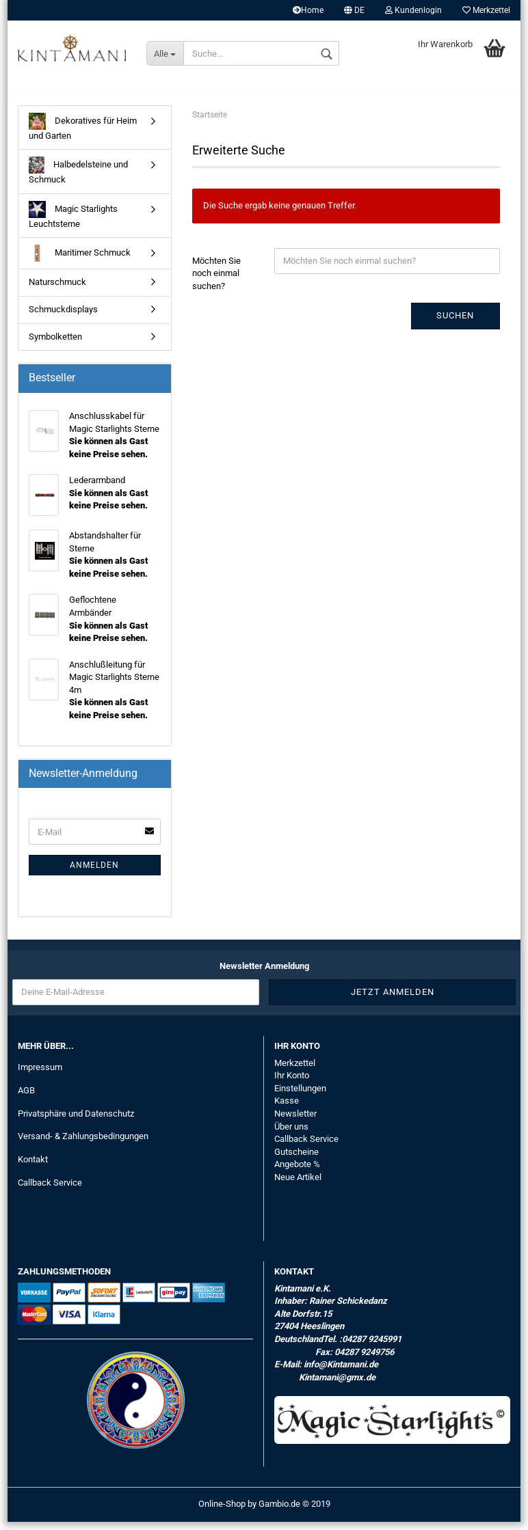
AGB (26, 1098)
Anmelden (94, 873)
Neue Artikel (297, 1184)
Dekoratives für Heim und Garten (83, 134)
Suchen (455, 323)
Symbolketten (55, 344)
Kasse (286, 1109)
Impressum (40, 1074)
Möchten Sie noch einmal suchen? (216, 281)
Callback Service (50, 1191)
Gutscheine (296, 1159)
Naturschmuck (57, 290)
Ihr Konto (291, 1083)
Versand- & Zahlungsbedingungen (83, 1144)
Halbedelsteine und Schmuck (78, 179)
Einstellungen (300, 1096)
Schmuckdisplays (63, 317)
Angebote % (297, 1172)
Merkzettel (486, 10)
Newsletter (295, 1121)
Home (308, 10)
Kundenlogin (413, 10)
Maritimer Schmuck (80, 261)
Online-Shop (222, 1512)
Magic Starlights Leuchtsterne (73, 222)
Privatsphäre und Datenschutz (76, 1121)
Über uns (291, 1134)
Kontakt (33, 1167)
